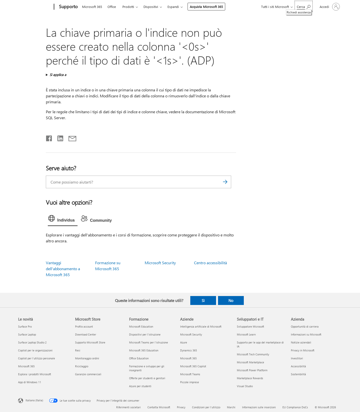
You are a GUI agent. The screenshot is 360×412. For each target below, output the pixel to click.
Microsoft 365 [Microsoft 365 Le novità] (26, 366)
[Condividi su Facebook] (49, 137)
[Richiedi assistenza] (304, 6)
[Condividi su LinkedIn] (58, 137)
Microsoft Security (160, 262)
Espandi (173, 6)
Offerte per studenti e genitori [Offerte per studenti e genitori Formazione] (147, 378)
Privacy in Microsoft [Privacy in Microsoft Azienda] (302, 350)
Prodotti (128, 6)
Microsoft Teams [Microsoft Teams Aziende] (190, 374)
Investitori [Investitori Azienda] (297, 358)
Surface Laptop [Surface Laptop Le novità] (27, 334)
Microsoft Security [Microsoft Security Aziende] (191, 334)
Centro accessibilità (210, 262)
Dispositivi (150, 6)
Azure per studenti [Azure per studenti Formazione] (140, 386)
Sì (203, 300)
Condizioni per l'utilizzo (206, 407)
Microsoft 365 (92, 6)
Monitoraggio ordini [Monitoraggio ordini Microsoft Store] (87, 358)
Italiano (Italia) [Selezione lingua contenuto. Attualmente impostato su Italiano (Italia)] (34, 400)
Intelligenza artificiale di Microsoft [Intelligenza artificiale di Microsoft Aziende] (201, 326)
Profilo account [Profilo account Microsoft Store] (84, 326)
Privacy (181, 407)
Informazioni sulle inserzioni (259, 407)
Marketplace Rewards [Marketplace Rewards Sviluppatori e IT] (250, 378)
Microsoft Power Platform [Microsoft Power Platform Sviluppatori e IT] (252, 370)
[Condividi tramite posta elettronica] (70, 137)
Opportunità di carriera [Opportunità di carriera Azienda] (305, 326)
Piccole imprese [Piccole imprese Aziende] (189, 382)
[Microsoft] (35, 7)
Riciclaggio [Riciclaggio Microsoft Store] (81, 366)
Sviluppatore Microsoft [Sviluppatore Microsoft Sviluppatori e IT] (250, 326)
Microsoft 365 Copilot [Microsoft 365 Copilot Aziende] (193, 366)
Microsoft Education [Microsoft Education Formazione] (141, 326)
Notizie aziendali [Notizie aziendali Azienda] (301, 342)
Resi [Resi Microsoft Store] (77, 350)
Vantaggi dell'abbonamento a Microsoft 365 (63, 268)
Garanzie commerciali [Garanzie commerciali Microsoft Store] (88, 374)
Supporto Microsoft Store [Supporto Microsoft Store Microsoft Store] (90, 342)
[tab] (63, 219)
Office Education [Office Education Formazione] (139, 358)
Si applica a (58, 74)
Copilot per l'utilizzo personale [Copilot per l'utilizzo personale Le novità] (36, 358)
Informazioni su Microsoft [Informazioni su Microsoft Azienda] (306, 334)
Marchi (231, 407)
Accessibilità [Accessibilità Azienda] (298, 366)
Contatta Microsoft (158, 407)
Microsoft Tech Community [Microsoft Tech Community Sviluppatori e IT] (253, 354)
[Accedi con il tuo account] (329, 7)
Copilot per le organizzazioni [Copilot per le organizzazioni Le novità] (35, 350)
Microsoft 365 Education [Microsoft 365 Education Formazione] (143, 350)
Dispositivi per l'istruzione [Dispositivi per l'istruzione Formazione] (145, 334)
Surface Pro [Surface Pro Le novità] (25, 326)
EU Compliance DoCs (295, 407)
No (230, 300)
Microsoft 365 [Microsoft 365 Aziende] (188, 358)
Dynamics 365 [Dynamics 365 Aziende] (188, 350)
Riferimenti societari (128, 407)
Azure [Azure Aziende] (183, 342)
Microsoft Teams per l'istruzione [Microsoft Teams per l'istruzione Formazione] (148, 342)
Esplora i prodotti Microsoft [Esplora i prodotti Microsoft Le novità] (34, 374)
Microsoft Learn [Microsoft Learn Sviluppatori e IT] (246, 334)
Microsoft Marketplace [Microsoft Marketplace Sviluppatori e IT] (250, 362)
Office (112, 6)
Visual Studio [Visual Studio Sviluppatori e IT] (245, 386)
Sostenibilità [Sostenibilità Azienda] (298, 374)
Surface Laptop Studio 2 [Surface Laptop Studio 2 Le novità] (32, 342)
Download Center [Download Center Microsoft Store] (85, 334)
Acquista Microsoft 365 (206, 6)
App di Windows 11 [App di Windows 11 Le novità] (29, 382)
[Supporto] (67, 7)
